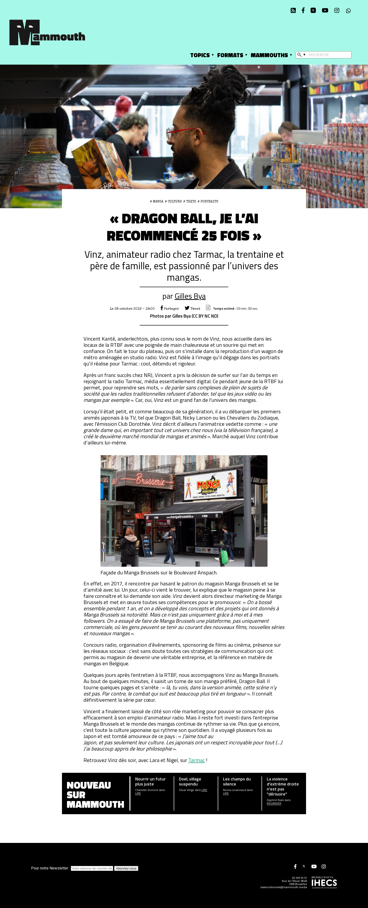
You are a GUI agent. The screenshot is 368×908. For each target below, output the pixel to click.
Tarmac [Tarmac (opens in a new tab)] (196, 760)
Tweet (192, 309)
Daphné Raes (275, 800)
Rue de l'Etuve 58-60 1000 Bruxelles (294, 883)
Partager (170, 309)
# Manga (156, 201)
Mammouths (269, 55)
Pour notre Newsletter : (72, 868)
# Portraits (208, 201)
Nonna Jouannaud (234, 790)
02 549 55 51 (299, 878)
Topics (200, 55)
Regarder (274, 803)
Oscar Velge (186, 790)
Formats (230, 55)
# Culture (173, 201)
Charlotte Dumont (146, 790)
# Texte (189, 201)
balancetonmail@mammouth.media (284, 887)
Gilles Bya (190, 296)
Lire (138, 793)
